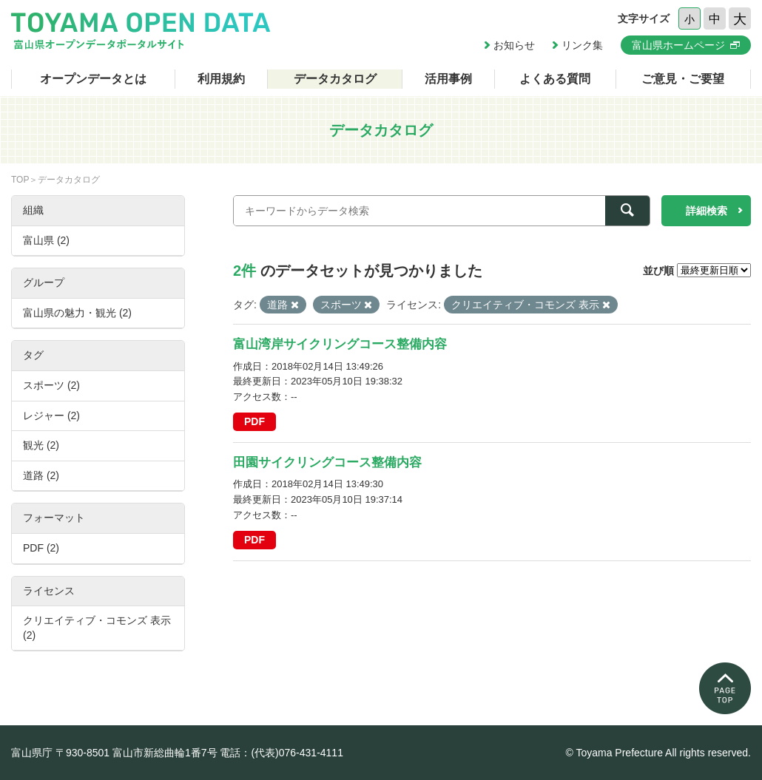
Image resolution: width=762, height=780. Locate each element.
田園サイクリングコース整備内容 (327, 462)
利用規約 (221, 78)
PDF (254, 421)
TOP (20, 179)
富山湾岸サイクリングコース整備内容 (340, 344)
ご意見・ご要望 (682, 78)
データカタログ (335, 78)
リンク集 (582, 45)
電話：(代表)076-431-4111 (281, 753)
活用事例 (448, 78)
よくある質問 (554, 78)
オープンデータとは (93, 78)
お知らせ (514, 45)
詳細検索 (706, 211)
